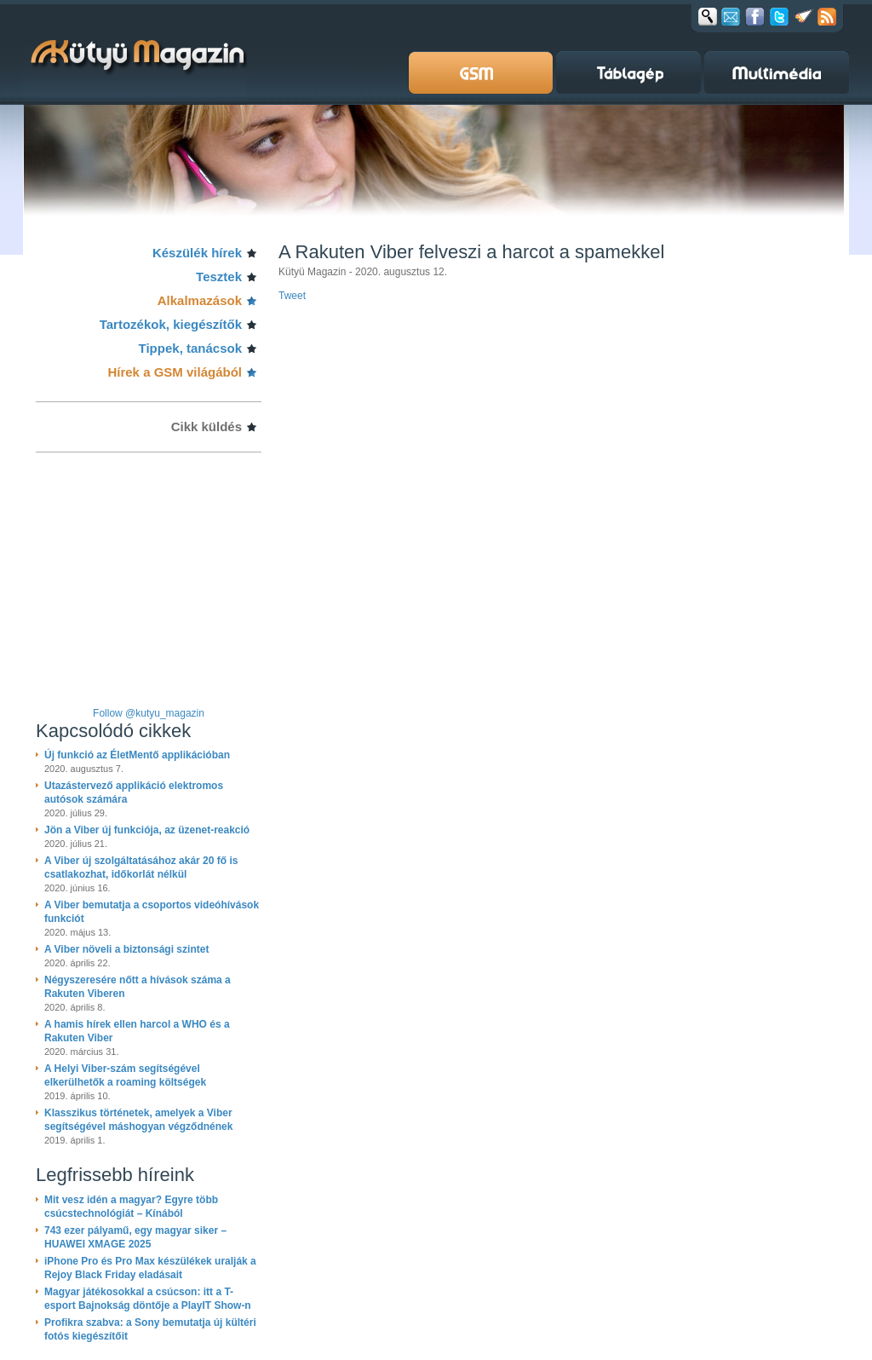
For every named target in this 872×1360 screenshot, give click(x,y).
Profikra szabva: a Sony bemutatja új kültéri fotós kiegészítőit (150, 1329)
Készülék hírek (197, 252)
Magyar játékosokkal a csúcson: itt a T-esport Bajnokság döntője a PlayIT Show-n (147, 1298)
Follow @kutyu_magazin (148, 713)
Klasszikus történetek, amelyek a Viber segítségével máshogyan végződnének (138, 1119)
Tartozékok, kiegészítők (171, 324)
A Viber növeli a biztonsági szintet (126, 949)
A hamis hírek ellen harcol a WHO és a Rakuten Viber (137, 1031)
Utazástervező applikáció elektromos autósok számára (133, 792)
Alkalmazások (200, 300)
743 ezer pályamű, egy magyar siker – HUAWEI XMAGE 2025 (135, 1237)
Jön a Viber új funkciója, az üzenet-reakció (147, 830)
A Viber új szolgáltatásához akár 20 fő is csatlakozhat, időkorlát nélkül (141, 867)
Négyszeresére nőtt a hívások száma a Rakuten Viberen (137, 987)
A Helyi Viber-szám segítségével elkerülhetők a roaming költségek (125, 1075)
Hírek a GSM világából (174, 372)
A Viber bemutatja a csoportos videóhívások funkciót (151, 912)
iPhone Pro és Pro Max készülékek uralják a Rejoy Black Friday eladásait (150, 1268)
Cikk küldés (206, 426)
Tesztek (219, 276)
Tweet (292, 296)
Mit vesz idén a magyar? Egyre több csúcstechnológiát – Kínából (131, 1206)
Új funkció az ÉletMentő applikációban (137, 755)
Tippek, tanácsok (190, 348)
